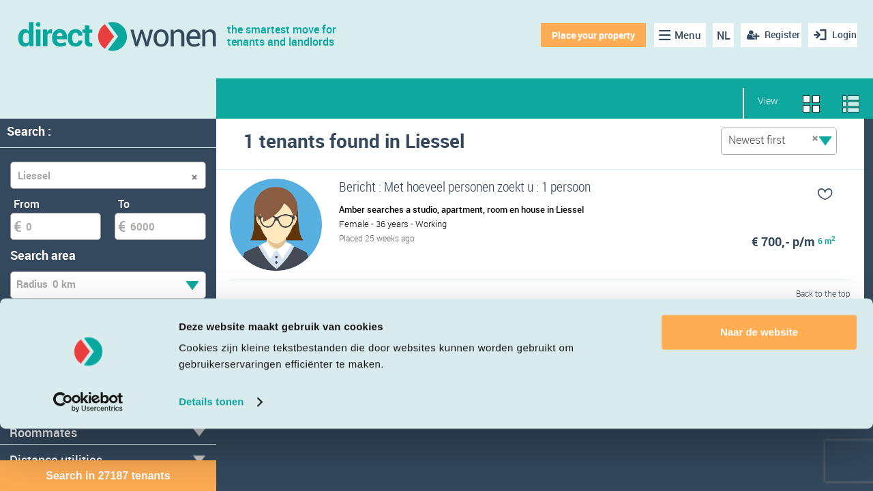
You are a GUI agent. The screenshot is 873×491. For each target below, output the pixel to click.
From (27, 203)
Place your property (583, 35)
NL (715, 35)
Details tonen (211, 464)
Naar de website (759, 394)
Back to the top (823, 309)
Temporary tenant (63, 336)
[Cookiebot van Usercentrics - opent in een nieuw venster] (88, 464)
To (124, 203)
